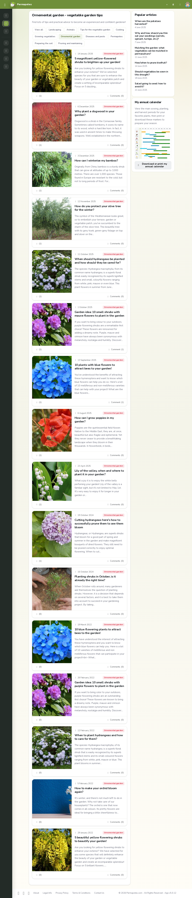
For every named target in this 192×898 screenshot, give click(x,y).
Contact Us (99, 893)
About (36, 893)
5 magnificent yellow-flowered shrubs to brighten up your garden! (97, 60)
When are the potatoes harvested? (148, 23)
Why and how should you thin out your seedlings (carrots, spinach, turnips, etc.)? (151, 36)
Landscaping (55, 29)
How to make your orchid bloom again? (96, 790)
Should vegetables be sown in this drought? (151, 73)
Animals (71, 29)
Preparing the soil (44, 43)
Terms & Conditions (81, 893)
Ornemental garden (70, 36)
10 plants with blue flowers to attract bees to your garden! (95, 367)
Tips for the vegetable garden (95, 29)
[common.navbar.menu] (4, 5)
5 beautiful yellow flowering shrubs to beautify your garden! (98, 839)
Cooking (120, 29)
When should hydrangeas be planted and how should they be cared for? (100, 261)
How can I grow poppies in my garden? (94, 419)
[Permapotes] (21, 4)
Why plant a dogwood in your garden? (94, 113)
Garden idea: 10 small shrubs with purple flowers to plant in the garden (99, 684)
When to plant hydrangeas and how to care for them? (99, 737)
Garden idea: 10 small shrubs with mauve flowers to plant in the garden (99, 314)
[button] (167, 4)
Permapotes (117, 36)
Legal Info (47, 893)
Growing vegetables (45, 36)
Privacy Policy (62, 893)
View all (39, 29)
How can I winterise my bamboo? (96, 161)
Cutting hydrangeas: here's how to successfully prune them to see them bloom (99, 523)
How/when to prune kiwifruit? (151, 62)
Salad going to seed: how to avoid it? (150, 85)
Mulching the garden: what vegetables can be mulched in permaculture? (151, 50)
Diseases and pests (95, 36)
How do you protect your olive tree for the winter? (98, 208)
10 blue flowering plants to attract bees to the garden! (98, 631)
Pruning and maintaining (70, 43)
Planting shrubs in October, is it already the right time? (95, 578)
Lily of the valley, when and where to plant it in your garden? (99, 472)
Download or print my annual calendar (152, 165)
